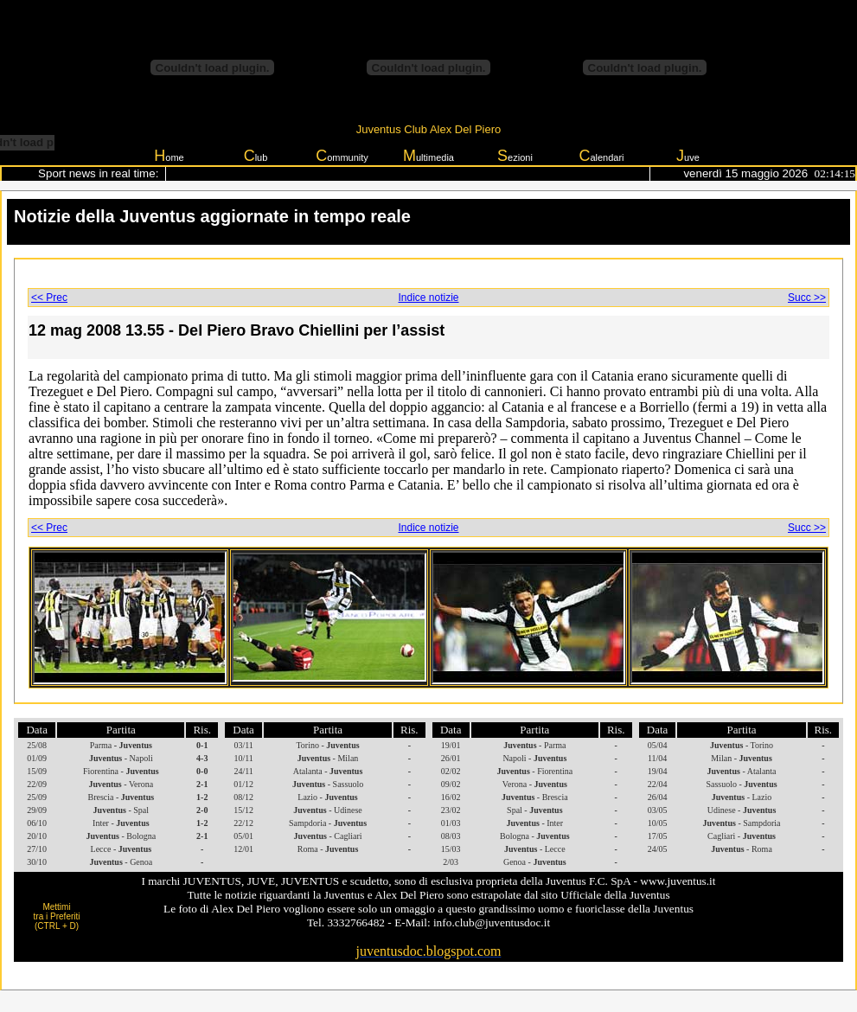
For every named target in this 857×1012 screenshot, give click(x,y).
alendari (601, 155)
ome (168, 155)
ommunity (342, 155)
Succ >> (807, 297)
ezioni (515, 155)
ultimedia (428, 155)
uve (688, 155)
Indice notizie (428, 297)
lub (256, 155)
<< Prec (49, 297)
